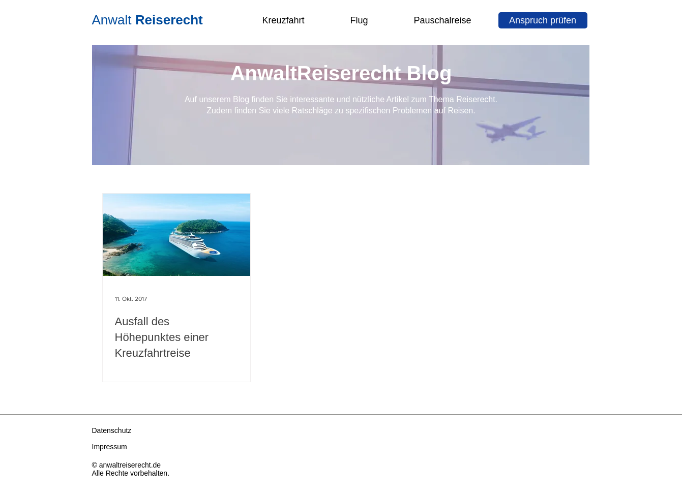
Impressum (109, 447)
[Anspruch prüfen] (542, 20)
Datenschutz (112, 430)
